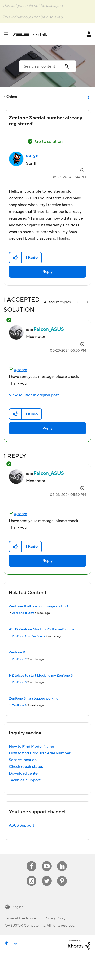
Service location (23, 759)
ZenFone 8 (19, 682)
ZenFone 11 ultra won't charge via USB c (40, 606)
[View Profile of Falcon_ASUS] (48, 329)
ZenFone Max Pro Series (28, 636)
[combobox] (47, 66)
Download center (24, 773)
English (17, 907)
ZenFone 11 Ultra (23, 613)
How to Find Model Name (31, 746)
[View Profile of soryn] (32, 155)
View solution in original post (34, 395)
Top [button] (14, 943)
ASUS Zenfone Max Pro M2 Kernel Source (41, 629)
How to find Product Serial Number (40, 753)
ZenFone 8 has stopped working (33, 698)
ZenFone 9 (19, 659)
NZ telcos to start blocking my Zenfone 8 (41, 675)
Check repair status (26, 766)
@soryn (20, 369)
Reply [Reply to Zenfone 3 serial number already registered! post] (47, 271)
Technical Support (25, 780)
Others (11, 97)
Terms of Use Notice (20, 918)
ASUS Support (21, 825)
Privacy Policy (55, 918)
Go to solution (49, 141)
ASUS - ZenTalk (30, 34)
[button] (15, 257)
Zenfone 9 (17, 652)
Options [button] (88, 96)
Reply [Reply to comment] (47, 428)
